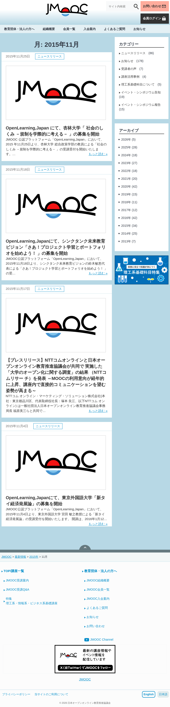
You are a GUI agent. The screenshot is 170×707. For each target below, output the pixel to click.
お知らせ (139, 28)
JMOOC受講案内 (17, 580)
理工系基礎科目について (138, 84)
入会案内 (89, 28)
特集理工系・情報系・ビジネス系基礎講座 (31, 601)
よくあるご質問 (114, 28)
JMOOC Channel (98, 639)
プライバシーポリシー (16, 694)
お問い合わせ (154, 6)
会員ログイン (154, 18)
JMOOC (85, 679)
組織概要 (49, 28)
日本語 (163, 694)
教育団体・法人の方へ (19, 28)
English (149, 694)
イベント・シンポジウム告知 (141, 92)
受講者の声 (128, 69)
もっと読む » (98, 154)
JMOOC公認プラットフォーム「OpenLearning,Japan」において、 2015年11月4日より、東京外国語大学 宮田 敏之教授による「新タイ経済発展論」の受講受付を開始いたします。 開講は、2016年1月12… (56, 514)
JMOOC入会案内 (98, 598)
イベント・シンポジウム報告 (141, 104)
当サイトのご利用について (51, 694)
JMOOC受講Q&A (17, 589)
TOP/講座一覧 (14, 571)
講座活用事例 (130, 76)
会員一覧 (69, 28)
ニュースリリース (50, 56)
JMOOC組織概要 (98, 580)
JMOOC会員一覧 (98, 589)
